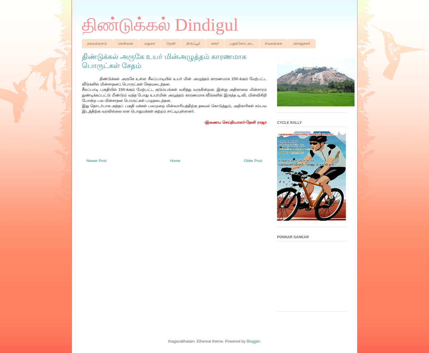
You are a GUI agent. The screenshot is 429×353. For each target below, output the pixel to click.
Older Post (253, 160)
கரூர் (215, 43)
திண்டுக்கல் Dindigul (160, 25)
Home (175, 160)
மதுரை (149, 43)
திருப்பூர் (193, 43)
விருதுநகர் (301, 43)
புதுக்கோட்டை (242, 43)
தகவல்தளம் (97, 43)
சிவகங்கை (273, 43)
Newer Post (96, 160)
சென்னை (125, 43)
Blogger (253, 341)
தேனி (170, 43)
